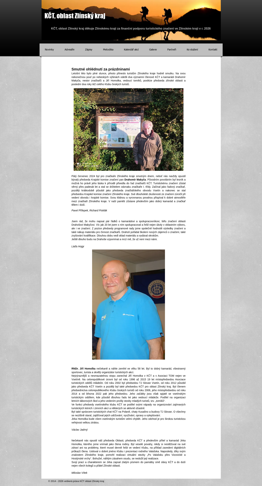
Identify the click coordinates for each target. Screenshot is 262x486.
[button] (131, 49)
